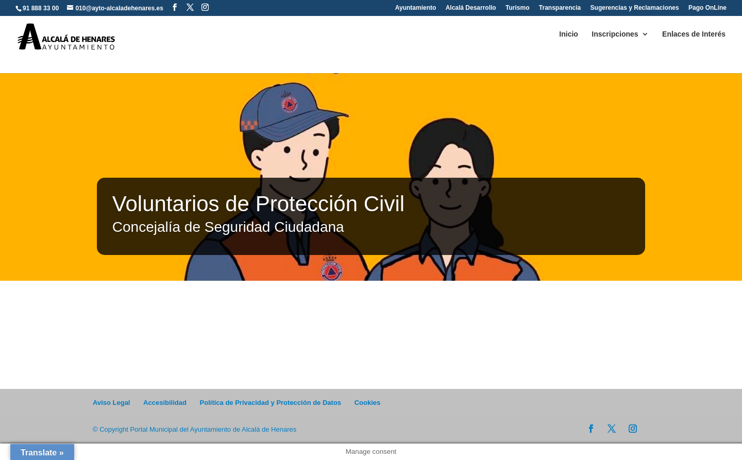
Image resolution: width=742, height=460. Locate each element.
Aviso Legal (111, 402)
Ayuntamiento (415, 8)
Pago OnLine (707, 8)
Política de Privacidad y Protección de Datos (271, 402)
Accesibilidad (165, 402)
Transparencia (560, 8)
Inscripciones (615, 34)
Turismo (517, 8)
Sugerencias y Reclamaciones (635, 8)
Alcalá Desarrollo (471, 8)
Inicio (568, 34)
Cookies (368, 402)
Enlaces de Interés (694, 34)
